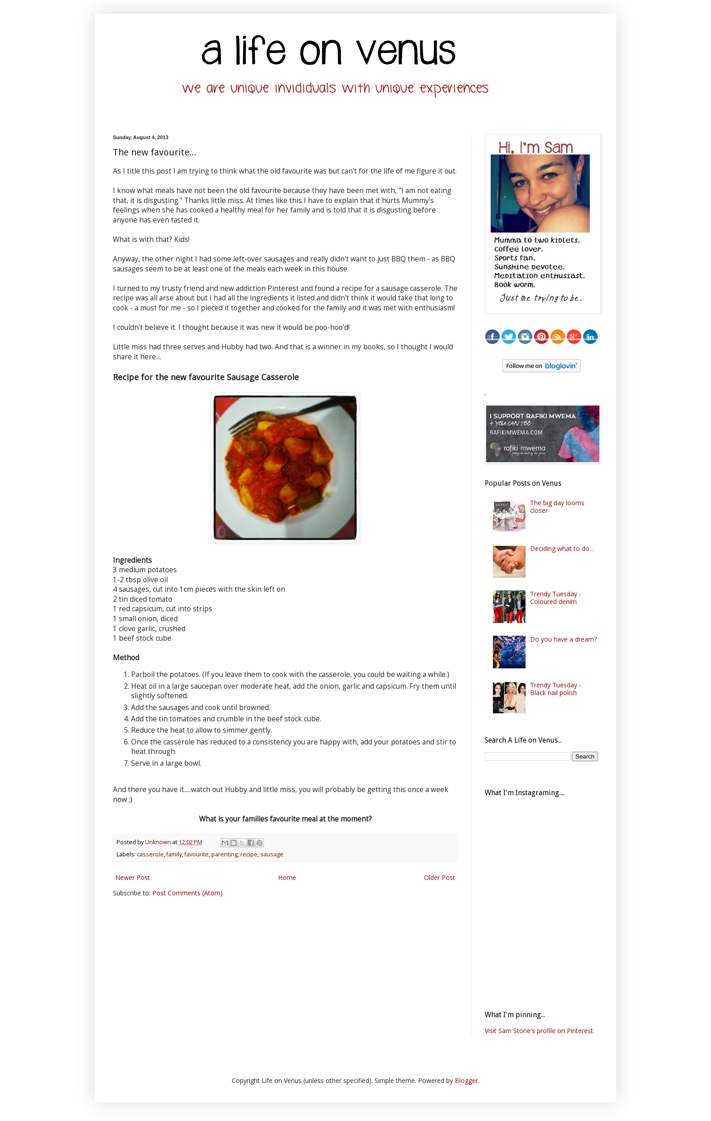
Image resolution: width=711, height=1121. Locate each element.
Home (287, 877)
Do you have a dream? (563, 639)
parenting (224, 854)
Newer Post (132, 877)
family (174, 854)
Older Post (439, 877)
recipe (249, 854)
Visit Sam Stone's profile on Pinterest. (539, 1030)
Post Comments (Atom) (187, 893)
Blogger (466, 1080)
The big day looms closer (557, 506)
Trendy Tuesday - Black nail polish (555, 689)
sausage (271, 854)
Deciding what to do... (562, 548)
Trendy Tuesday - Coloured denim (555, 597)
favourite (197, 854)
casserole (150, 854)
